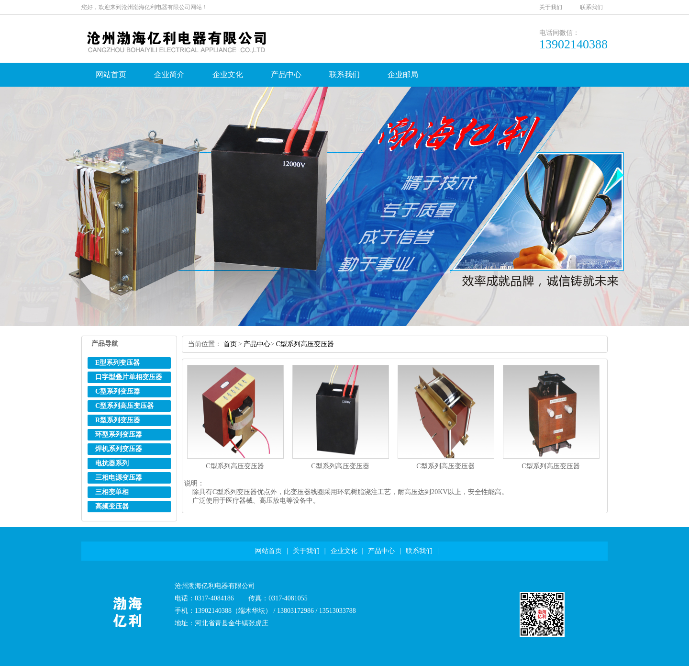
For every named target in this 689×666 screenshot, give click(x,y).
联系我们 (591, 7)
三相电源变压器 (118, 477)
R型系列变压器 (117, 420)
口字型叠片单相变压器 (128, 377)
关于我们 (550, 7)
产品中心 (286, 74)
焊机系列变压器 (118, 448)
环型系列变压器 (118, 434)
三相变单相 (112, 492)
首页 (230, 344)
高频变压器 (112, 506)
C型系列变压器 (117, 391)
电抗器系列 (112, 463)
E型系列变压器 (117, 362)
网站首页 (111, 74)
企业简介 (169, 74)
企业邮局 (403, 74)
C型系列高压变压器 (124, 405)
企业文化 (227, 74)
